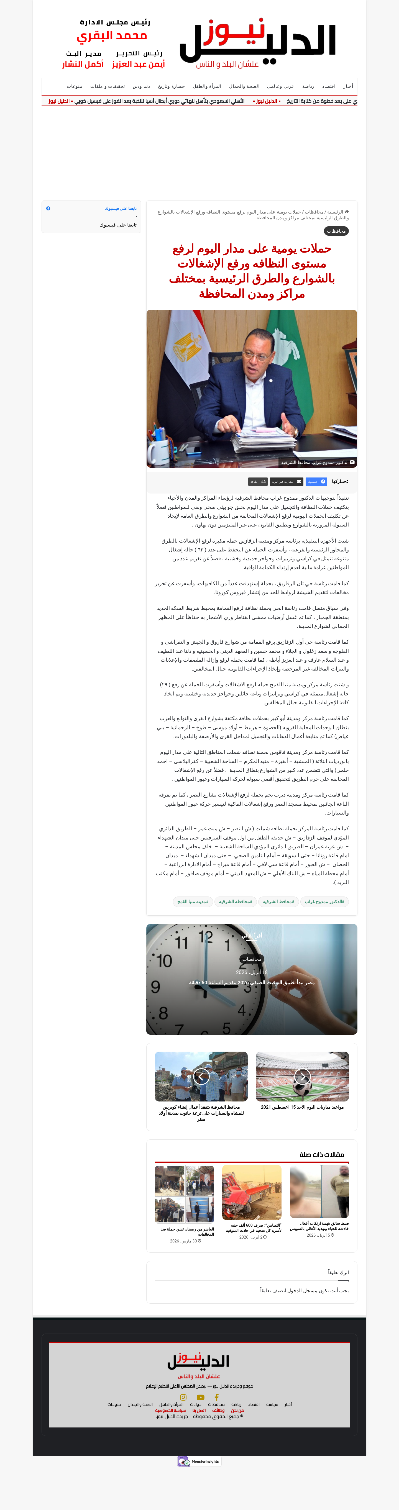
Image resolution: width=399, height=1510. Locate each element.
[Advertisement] (199, 153)
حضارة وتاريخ (171, 86)
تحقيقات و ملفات (107, 86)
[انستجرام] (183, 1439)
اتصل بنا (199, 1453)
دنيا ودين (141, 86)
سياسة (272, 1446)
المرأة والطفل (207, 86)
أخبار (348, 86)
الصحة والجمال (244, 86)
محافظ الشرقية (277, 901)
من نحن (237, 1453)
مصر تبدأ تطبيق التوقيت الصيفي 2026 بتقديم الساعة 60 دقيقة (251, 981)
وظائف (218, 1453)
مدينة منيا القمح (191, 901)
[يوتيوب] (200, 1439)
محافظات (314, 212)
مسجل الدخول (302, 1290)
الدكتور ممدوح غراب (323, 901)
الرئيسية (338, 212)
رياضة (308, 86)
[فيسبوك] (216, 1439)
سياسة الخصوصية (170, 1453)
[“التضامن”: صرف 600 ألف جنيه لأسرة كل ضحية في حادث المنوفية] (251, 1192)
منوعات (75, 86)
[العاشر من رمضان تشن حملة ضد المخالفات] (184, 1194)
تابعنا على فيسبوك (118, 225)
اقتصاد (329, 86)
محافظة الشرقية (234, 901)
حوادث (195, 1446)
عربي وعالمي (281, 86)
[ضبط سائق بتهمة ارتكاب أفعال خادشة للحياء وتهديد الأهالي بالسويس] (319, 1191)
